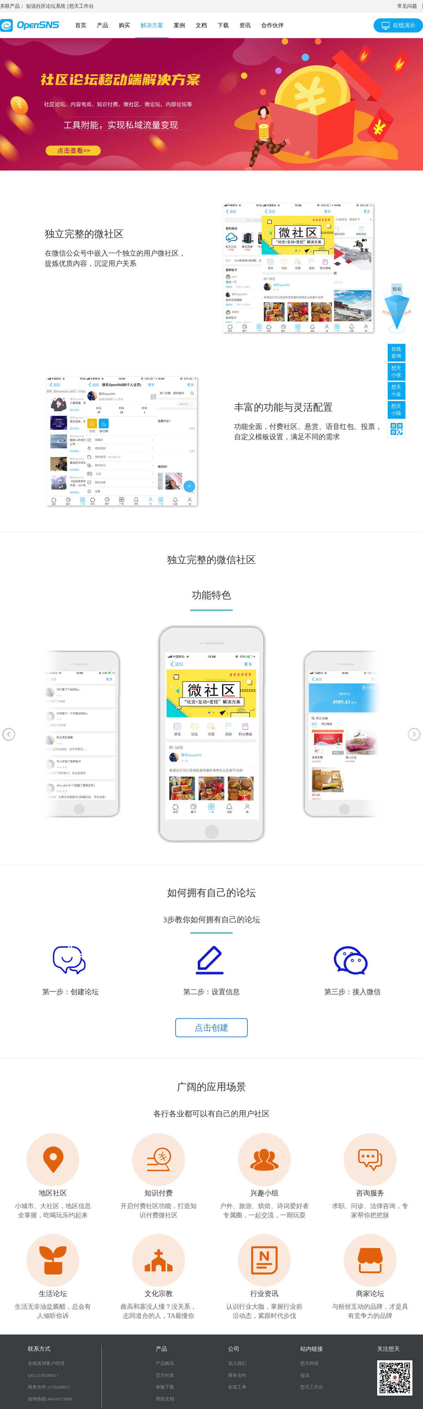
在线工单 (237, 1387)
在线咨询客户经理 (46, 1363)
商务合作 (237, 1375)
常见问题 (407, 6)
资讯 (245, 25)
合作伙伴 (272, 25)
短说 (304, 1375)
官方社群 (165, 1375)
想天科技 (309, 1363)
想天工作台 (81, 6)
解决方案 (152, 25)
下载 (223, 25)
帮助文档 (165, 1399)
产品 (102, 25)
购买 (124, 25)
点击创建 (211, 1027)
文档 (201, 25)
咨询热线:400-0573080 (50, 1399)
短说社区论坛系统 (46, 6)
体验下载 (165, 1387)
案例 (179, 25)
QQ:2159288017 (43, 1375)
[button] (9, 734)
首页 (80, 25)
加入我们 (237, 1363)
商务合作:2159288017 (49, 1387)
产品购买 (165, 1363)
